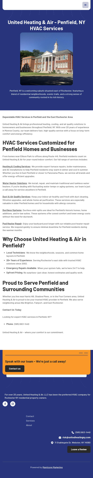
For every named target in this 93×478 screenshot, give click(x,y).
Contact (30, 416)
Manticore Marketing (53, 467)
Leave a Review (79, 449)
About (29, 425)
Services (30, 420)
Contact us (15, 368)
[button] (85, 5)
